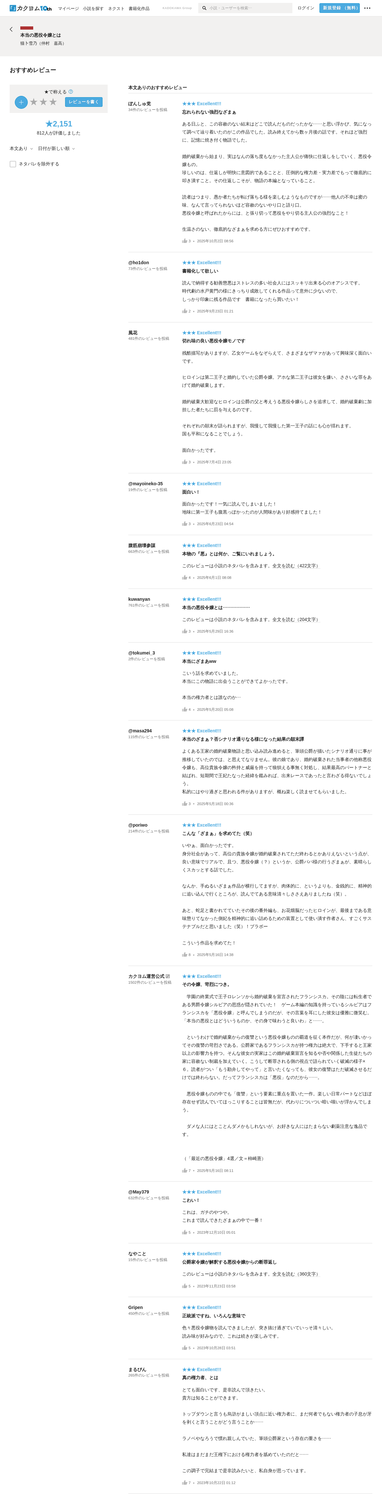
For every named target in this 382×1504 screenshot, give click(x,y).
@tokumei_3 (141, 652)
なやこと (137, 1253)
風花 (132, 332)
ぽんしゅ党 (139, 103)
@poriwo (138, 825)
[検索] (204, 8)
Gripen (135, 1307)
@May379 (138, 1191)
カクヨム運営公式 (146, 976)
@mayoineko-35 (145, 483)
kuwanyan (139, 599)
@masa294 (140, 730)
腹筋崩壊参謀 (141, 545)
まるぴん (137, 1369)
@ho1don (138, 262)
